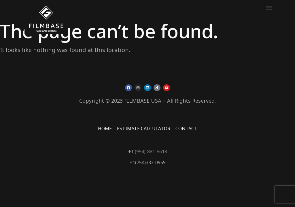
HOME (105, 128)
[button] (269, 7)
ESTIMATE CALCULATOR (143, 128)
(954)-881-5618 (150, 151)
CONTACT (186, 128)
